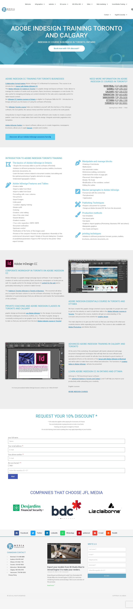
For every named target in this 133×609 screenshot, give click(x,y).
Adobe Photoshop (74, 338)
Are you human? (14, 474)
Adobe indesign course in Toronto (49, 332)
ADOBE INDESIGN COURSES (78, 402)
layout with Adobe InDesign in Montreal (112, 369)
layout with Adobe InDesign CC (27, 97)
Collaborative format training (15, 94)
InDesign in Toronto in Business (33, 301)
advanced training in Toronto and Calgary (86, 389)
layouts (29, 138)
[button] (34, 408)
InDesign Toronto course (17, 118)
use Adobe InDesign (33, 324)
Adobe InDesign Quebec (13, 136)
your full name (13, 448)
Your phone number (15, 465)
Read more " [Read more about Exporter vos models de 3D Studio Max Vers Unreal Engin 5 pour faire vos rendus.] (51, 596)
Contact (107, 15)
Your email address (15, 457)
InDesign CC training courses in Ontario (22, 110)
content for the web (49, 294)
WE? (11, 476)
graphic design (103, 327)
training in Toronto (15, 301)
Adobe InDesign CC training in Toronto (22, 99)
